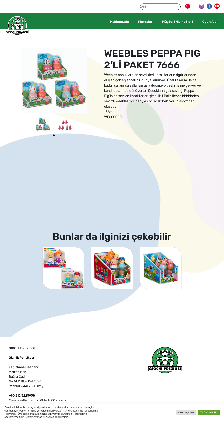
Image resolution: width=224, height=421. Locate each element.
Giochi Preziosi (17, 26)
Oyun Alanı (210, 22)
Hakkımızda (119, 22)
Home (99, 21)
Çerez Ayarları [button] (186, 412)
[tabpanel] (43, 124)
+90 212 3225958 (22, 396)
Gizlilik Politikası (21, 358)
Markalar (145, 22)
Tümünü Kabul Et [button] (209, 412)
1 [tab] (54, 135)
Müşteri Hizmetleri (177, 22)
